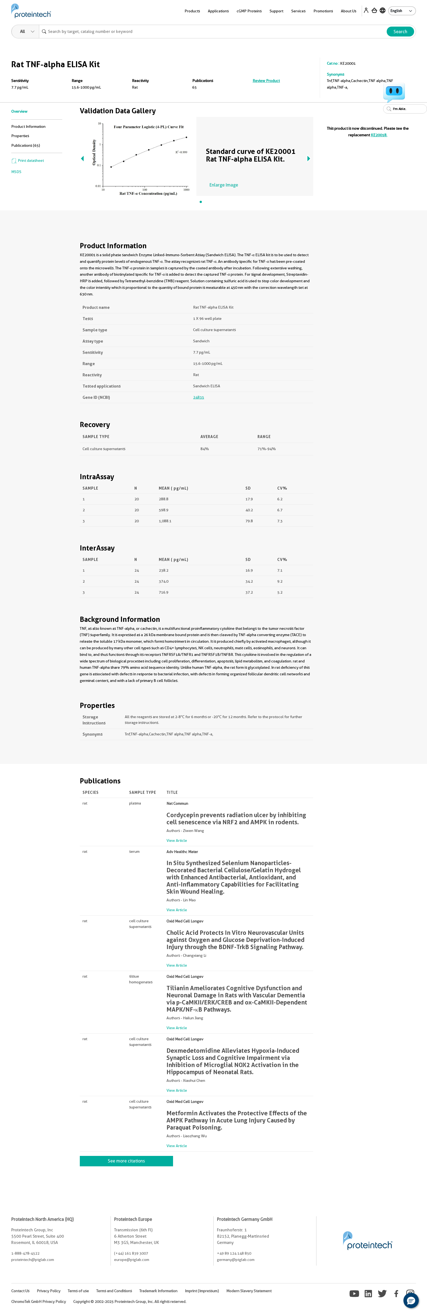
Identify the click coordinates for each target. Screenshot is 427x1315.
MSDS (16, 172)
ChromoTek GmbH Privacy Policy (38, 1301)
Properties (20, 136)
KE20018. (379, 135)
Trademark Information (158, 1291)
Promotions (323, 11)
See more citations (126, 1161)
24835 (198, 397)
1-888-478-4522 (25, 1253)
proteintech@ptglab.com (32, 1259)
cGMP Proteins (249, 11)
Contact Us (20, 1291)
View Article (176, 840)
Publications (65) (25, 145)
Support (276, 11)
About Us (348, 11)
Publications (202, 80)
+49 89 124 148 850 (234, 1253)
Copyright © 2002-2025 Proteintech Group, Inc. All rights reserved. (129, 1301)
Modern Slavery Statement (249, 1291)
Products (192, 11)
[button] (411, 1300)
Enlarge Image (224, 185)
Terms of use (78, 1291)
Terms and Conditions (114, 1291)
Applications (218, 11)
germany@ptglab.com (235, 1259)
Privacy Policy (48, 1291)
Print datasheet (27, 160)
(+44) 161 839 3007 (131, 1253)
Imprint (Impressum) (202, 1291)
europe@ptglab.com (131, 1259)
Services (298, 11)
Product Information (28, 126)
